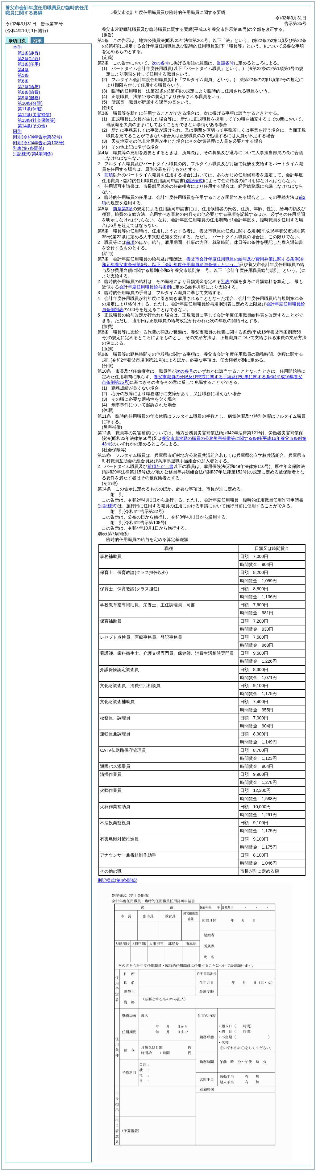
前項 (108, 174)
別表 (225, 281)
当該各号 (225, 62)
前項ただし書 (160, 466)
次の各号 (160, 62)
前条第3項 (123, 208)
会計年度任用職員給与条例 (145, 287)
